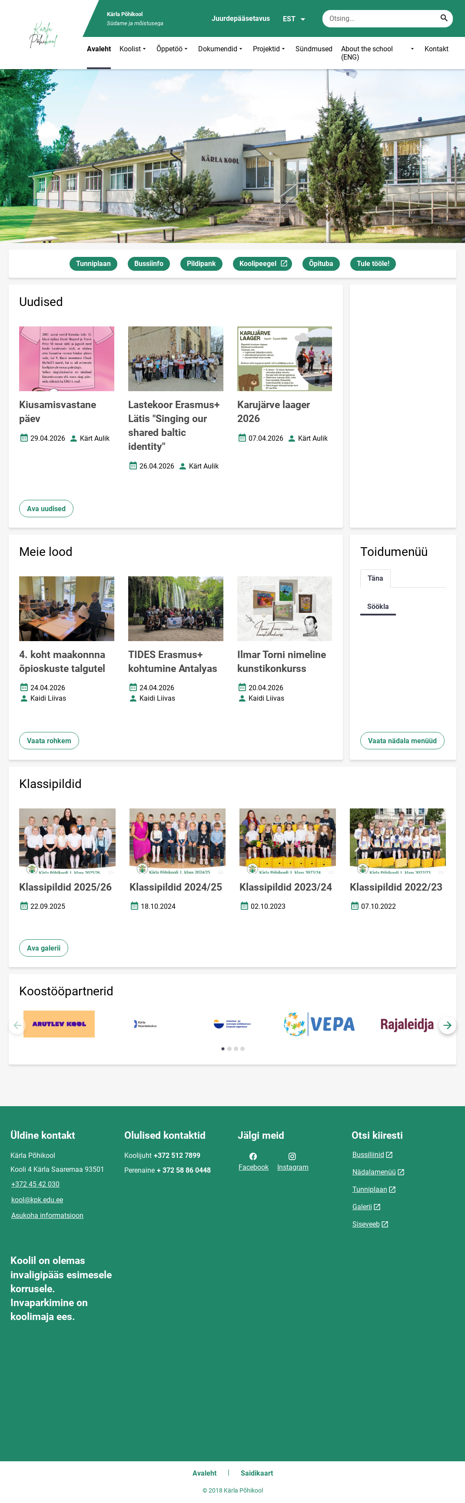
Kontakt (436, 49)
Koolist (134, 53)
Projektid (270, 53)
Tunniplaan (93, 263)
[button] (447, 1025)
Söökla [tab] (378, 606)
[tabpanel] (403, 606)
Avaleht (99, 49)
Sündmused (314, 49)
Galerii (362, 1207)
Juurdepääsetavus (241, 18)
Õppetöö (172, 53)
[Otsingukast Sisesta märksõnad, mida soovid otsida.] (387, 18)
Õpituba (321, 263)
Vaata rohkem (49, 741)
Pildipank (201, 263)
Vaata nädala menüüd (402, 741)
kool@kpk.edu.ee (37, 1200)
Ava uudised (46, 509)
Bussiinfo (148, 263)
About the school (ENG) (378, 53)
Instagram (293, 1161)
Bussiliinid (368, 1155)
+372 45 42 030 (35, 1184)
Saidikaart (257, 1473)
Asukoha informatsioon (47, 1215)
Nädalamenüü (374, 1172)
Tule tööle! (373, 263)
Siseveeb (366, 1224)
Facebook (254, 1161)
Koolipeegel (265, 265)
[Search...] (444, 18)
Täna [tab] (375, 578)
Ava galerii (43, 948)
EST (294, 19)
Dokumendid (221, 53)
